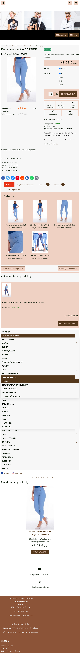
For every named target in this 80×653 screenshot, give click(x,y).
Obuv (40, 434)
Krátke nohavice (10, 373)
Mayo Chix (7, 423)
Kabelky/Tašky (9, 438)
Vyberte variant (68, 323)
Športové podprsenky (12, 362)
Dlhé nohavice (40, 377)
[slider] (22, 108)
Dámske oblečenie (40, 335)
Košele (5, 354)
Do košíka (68, 93)
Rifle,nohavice (9, 392)
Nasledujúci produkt (68, 268)
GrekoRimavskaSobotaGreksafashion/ (40, 478)
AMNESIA (6, 415)
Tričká (40, 343)
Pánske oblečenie (40, 430)
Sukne (5, 411)
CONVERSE (6, 465)
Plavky (5, 366)
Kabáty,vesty (8, 339)
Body (40, 370)
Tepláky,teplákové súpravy (15, 385)
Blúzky (5, 358)
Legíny (5, 381)
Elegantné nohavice (11, 396)
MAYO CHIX (7, 427)
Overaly (6, 408)
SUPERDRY (6, 461)
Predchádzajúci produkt (13, 268)
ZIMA (4, 419)
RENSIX (5, 468)
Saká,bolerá (8, 404)
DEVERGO (6, 453)
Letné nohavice (9, 389)
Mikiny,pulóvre (9, 351)
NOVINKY (6, 332)
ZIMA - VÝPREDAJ (9, 446)
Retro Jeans (7, 457)
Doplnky (40, 442)
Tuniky (5, 347)
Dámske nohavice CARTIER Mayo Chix (23, 303)
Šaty (4, 400)
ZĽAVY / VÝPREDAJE (10, 449)
